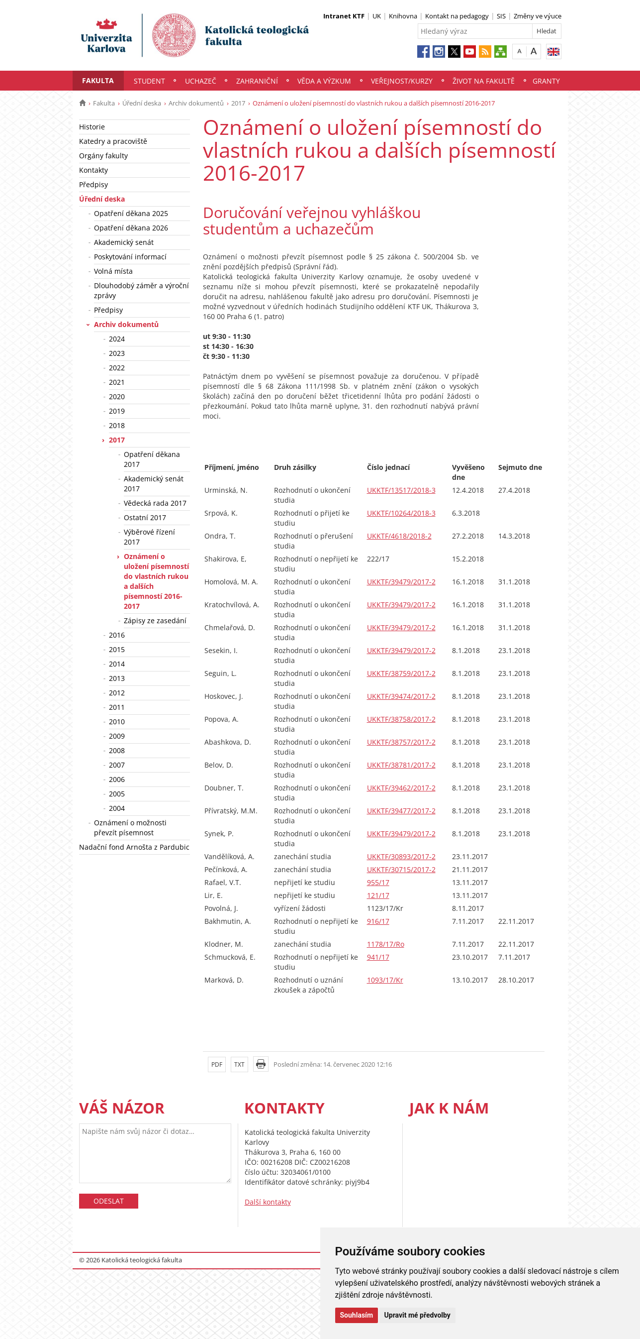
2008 (117, 750)
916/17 (378, 921)
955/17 (378, 882)
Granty (546, 81)
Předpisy (93, 184)
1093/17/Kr (385, 980)
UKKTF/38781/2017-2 (401, 765)
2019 (117, 411)
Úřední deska (141, 103)
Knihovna (403, 15)
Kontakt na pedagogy (457, 15)
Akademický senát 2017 (153, 483)
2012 (117, 692)
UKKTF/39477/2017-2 (401, 810)
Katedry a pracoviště (113, 141)
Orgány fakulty (103, 155)
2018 (117, 425)
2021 (117, 382)
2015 (117, 649)
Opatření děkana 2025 (131, 213)
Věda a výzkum (324, 81)
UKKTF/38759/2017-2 (401, 673)
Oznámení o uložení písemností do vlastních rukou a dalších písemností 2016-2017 (156, 581)
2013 (117, 678)
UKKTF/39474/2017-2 (401, 696)
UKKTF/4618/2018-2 (399, 536)
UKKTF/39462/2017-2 (401, 787)
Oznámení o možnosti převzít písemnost (130, 827)
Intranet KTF (344, 15)
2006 (117, 779)
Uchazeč (200, 81)
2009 (117, 736)
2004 (117, 808)
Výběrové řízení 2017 (149, 537)
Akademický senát (124, 242)
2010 (117, 721)
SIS (501, 15)
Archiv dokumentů (196, 103)
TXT (239, 1064)
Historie (92, 126)
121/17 (378, 895)
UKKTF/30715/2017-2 (401, 869)
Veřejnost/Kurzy (402, 81)
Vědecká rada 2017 (155, 503)
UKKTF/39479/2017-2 (401, 581)
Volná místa (113, 271)
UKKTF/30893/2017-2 (401, 856)
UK (376, 15)
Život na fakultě (484, 81)
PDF (216, 1064)
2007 (117, 765)
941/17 (378, 957)
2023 (117, 353)
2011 (117, 707)
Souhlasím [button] (356, 1315)
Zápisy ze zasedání (155, 620)
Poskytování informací (130, 256)
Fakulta (98, 80)
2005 (117, 793)
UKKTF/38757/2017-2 (401, 742)
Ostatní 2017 (145, 517)
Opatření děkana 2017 (152, 459)
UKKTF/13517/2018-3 (401, 490)
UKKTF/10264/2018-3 (401, 513)
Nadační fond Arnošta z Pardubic (134, 847)
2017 (238, 103)
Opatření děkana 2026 (131, 227)
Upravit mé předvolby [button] (417, 1315)
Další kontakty (268, 1202)
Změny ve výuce (537, 15)
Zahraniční (257, 81)
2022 (117, 367)
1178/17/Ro (385, 944)
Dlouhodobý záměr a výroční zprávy (141, 290)
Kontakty (93, 170)
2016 (117, 635)
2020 (117, 396)
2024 (117, 338)
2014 (117, 664)
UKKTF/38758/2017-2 (401, 719)
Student (149, 81)
